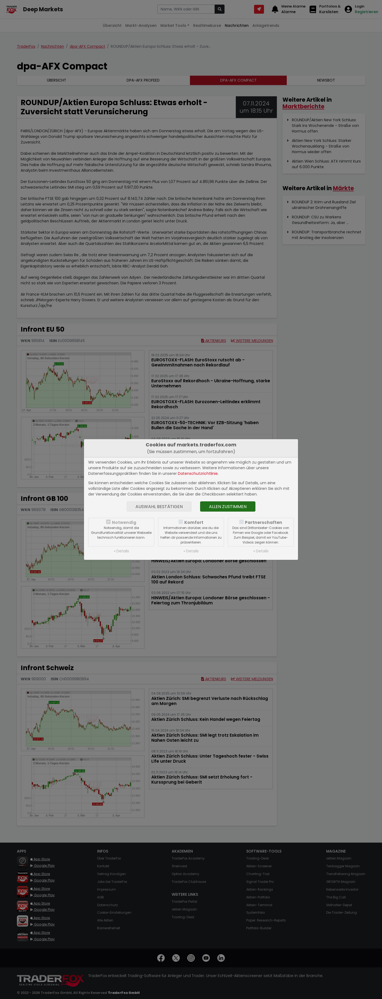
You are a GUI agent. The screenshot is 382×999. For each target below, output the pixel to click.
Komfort (193, 522)
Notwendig (124, 522)
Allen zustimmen (228, 507)
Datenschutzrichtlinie (198, 473)
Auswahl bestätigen (159, 507)
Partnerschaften (263, 522)
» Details (121, 551)
